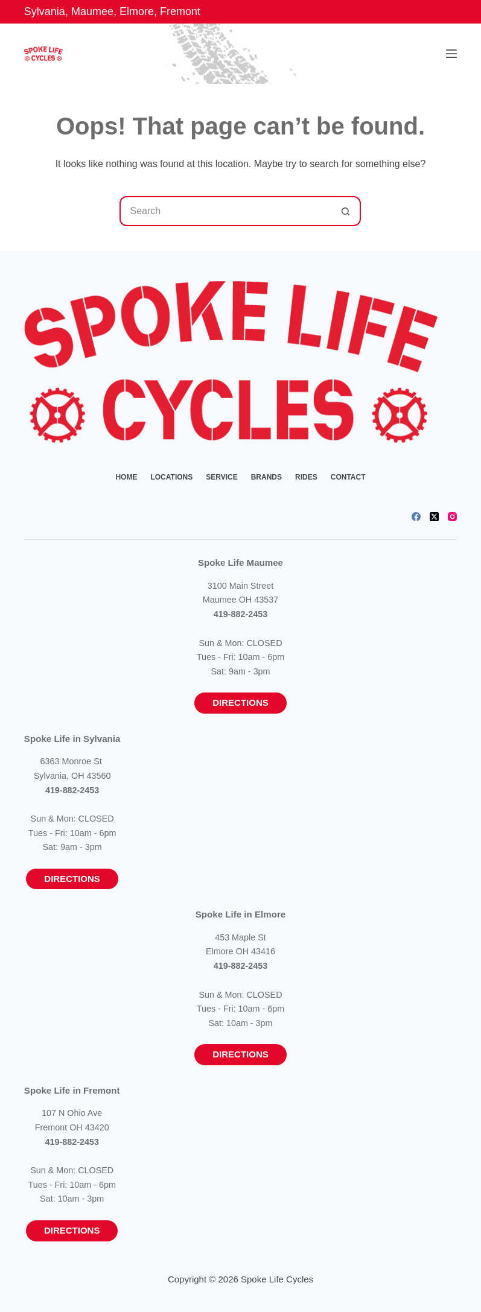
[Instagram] (452, 516)
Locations (171, 477)
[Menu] (451, 53)
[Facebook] (416, 516)
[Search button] (346, 211)
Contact (348, 477)
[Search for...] (225, 211)
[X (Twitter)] (434, 516)
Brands (266, 477)
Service (221, 477)
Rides (306, 477)
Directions (240, 702)
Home (126, 477)
